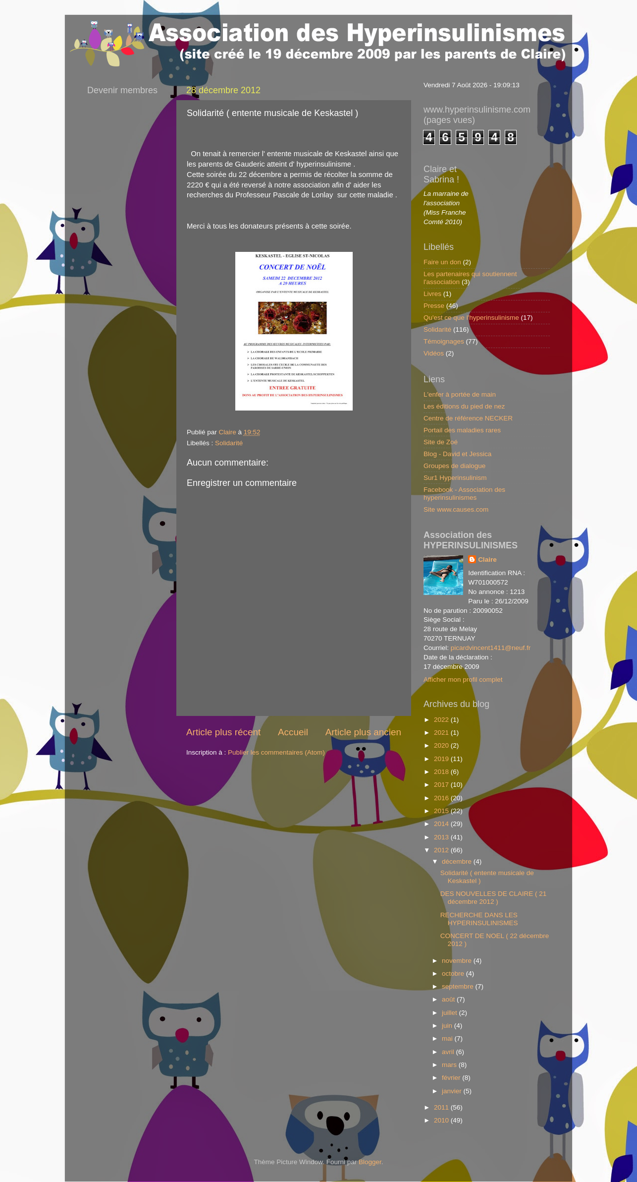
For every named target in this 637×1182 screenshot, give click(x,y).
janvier (453, 1091)
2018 (442, 771)
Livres (432, 293)
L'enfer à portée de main (460, 394)
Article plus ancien (363, 732)
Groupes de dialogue (454, 466)
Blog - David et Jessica (457, 454)
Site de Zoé (441, 442)
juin (448, 1025)
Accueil (293, 732)
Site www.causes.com (456, 509)
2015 (442, 811)
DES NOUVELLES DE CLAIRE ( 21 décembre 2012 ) (493, 897)
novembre (458, 960)
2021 (442, 732)
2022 (442, 719)
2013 (442, 837)
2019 (442, 759)
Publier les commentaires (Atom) (276, 752)
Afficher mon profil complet (463, 679)
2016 (442, 798)
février (452, 1077)
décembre (458, 861)
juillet (450, 1012)
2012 (442, 850)
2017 (442, 784)
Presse (434, 305)
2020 (442, 745)
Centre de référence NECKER (468, 418)
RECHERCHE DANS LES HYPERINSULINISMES (479, 919)
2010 (442, 1120)
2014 (442, 823)
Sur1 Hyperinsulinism (455, 477)
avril (449, 1052)
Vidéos (434, 353)
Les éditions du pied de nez (464, 406)
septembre (459, 986)
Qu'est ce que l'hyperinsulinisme (471, 317)
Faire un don (442, 262)
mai (448, 1038)
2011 (442, 1107)
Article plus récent (223, 732)
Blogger (370, 1162)
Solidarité (229, 443)
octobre (454, 973)
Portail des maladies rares (462, 430)
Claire (487, 559)
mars (450, 1064)
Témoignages (444, 341)
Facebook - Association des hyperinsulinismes (464, 493)
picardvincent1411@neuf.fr (491, 647)
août (449, 999)
